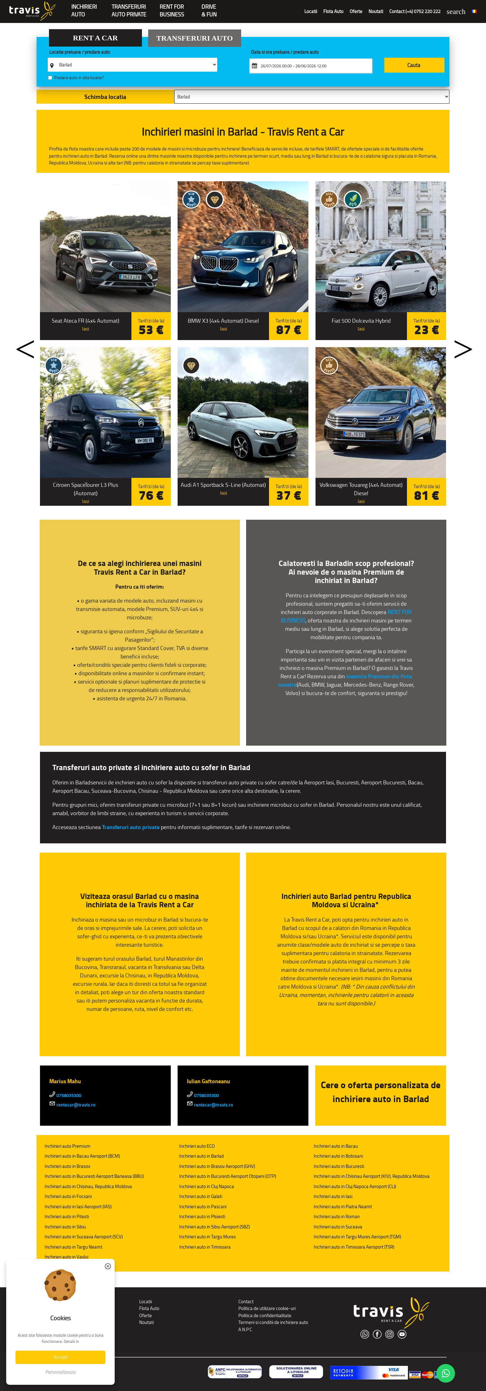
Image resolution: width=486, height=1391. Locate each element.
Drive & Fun (209, 7)
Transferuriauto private (129, 7)
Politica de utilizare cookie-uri (267, 1308)
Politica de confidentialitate (264, 1315)
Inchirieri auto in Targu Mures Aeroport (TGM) (357, 1237)
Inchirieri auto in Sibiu (65, 1227)
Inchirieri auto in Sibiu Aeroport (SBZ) (214, 1227)
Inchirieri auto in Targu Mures (207, 1237)
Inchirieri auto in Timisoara (205, 1247)
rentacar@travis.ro (72, 1105)
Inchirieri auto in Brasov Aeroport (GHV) (217, 1166)
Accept (60, 1357)
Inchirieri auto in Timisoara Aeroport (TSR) (354, 1247)
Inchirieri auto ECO (197, 1146)
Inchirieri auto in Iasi (333, 1196)
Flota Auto (333, 11)
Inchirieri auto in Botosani (338, 1156)
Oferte (356, 11)
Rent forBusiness (172, 7)
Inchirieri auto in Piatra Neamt (343, 1206)
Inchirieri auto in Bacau (336, 1146)
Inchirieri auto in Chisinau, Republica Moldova (88, 1186)
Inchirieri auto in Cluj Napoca (206, 1186)
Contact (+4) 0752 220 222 (414, 11)
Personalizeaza (61, 1372)
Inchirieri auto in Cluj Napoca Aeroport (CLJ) (355, 1186)
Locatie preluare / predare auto (79, 52)
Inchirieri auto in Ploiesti (202, 1216)
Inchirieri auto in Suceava (338, 1227)
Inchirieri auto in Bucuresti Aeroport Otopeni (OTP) (227, 1176)
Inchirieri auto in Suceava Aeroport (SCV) (84, 1237)
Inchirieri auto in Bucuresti (339, 1166)
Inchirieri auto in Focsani (68, 1196)
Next (457, 345)
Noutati (376, 11)
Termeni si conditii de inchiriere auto (273, 1322)
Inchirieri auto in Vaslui (66, 1257)
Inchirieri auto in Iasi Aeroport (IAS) (78, 1206)
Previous (19, 345)
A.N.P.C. (245, 1329)
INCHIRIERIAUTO (84, 7)
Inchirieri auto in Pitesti (67, 1216)
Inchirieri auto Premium (68, 1146)
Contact (246, 1301)
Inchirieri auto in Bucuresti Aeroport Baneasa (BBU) (94, 1176)
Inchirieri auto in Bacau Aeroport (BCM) (82, 1156)
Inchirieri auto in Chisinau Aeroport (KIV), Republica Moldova (372, 1176)
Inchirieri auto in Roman (337, 1216)
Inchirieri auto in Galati (200, 1196)
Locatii (310, 11)
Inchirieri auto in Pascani (203, 1206)
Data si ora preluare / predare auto (285, 52)
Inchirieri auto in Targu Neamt (73, 1247)
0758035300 (65, 1096)
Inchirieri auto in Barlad (201, 1156)
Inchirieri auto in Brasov (67, 1166)
